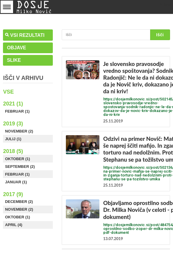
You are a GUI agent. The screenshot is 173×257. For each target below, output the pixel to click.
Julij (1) (13, 139)
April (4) (13, 225)
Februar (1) (17, 111)
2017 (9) (13, 194)
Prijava (166, 4)
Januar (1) (16, 182)
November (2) (19, 131)
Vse (8, 92)
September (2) (20, 166)
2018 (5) (13, 151)
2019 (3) (13, 124)
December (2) (19, 201)
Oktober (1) (17, 159)
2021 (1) (13, 104)
